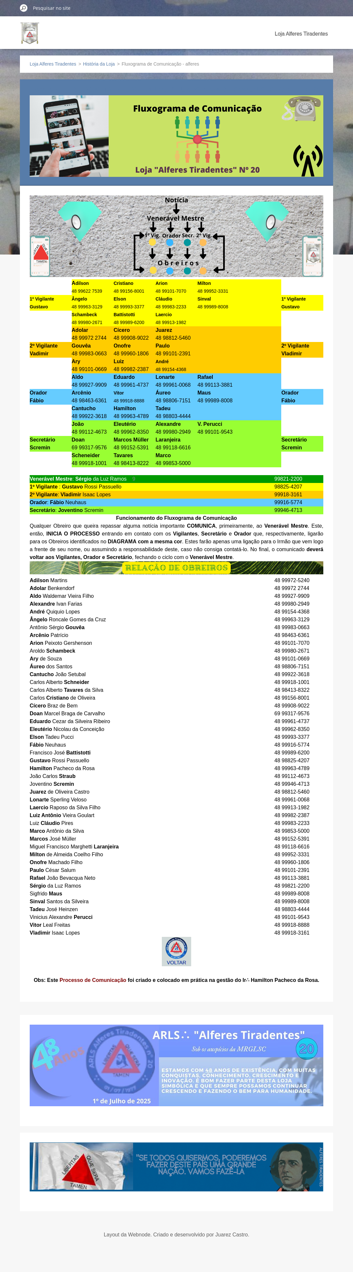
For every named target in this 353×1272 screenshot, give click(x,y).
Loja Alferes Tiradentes (301, 34)
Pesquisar (24, 8)
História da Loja (99, 64)
